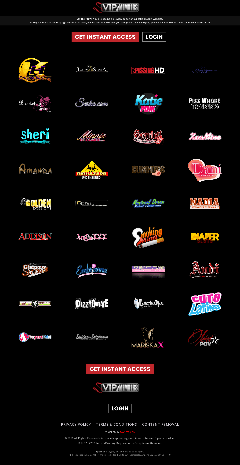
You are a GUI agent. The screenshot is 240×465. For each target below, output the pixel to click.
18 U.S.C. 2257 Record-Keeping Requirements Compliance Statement (120, 444)
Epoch (99, 452)
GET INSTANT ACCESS (106, 37)
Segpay (112, 452)
